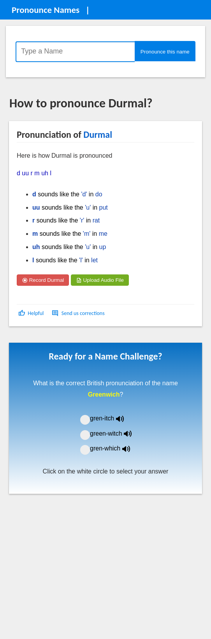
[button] (31, 313)
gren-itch (112, 418)
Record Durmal (43, 280)
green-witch (115, 433)
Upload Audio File (100, 280)
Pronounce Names (45, 9)
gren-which (115, 448)
